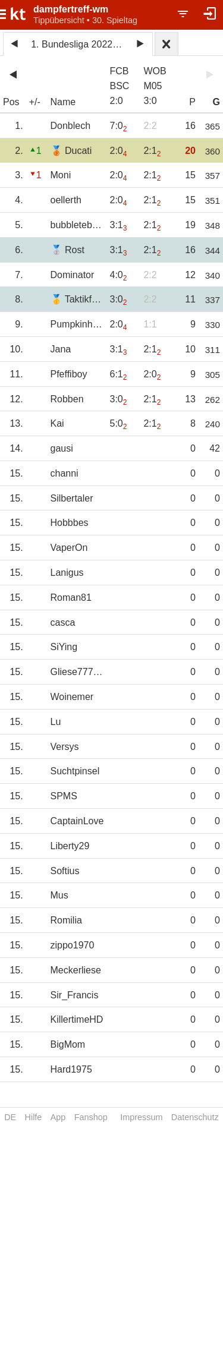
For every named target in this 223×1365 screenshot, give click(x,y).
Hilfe (33, 1117)
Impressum (141, 1117)
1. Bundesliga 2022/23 (78, 44)
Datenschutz (195, 1117)
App (58, 1117)
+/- (34, 102)
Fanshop (91, 1117)
